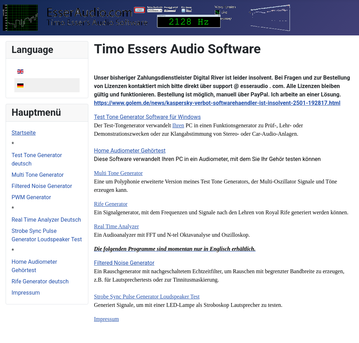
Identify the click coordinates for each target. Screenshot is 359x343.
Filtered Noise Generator (42, 186)
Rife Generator (111, 204)
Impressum (26, 292)
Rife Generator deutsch (40, 281)
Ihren (178, 125)
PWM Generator (31, 197)
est (101, 117)
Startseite (24, 132)
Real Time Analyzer (116, 226)
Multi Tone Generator (38, 175)
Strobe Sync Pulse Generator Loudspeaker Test (146, 297)
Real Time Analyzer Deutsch (46, 219)
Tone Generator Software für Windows (153, 117)
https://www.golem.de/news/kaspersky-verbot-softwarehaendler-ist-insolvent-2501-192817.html (217, 103)
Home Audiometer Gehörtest (129, 150)
